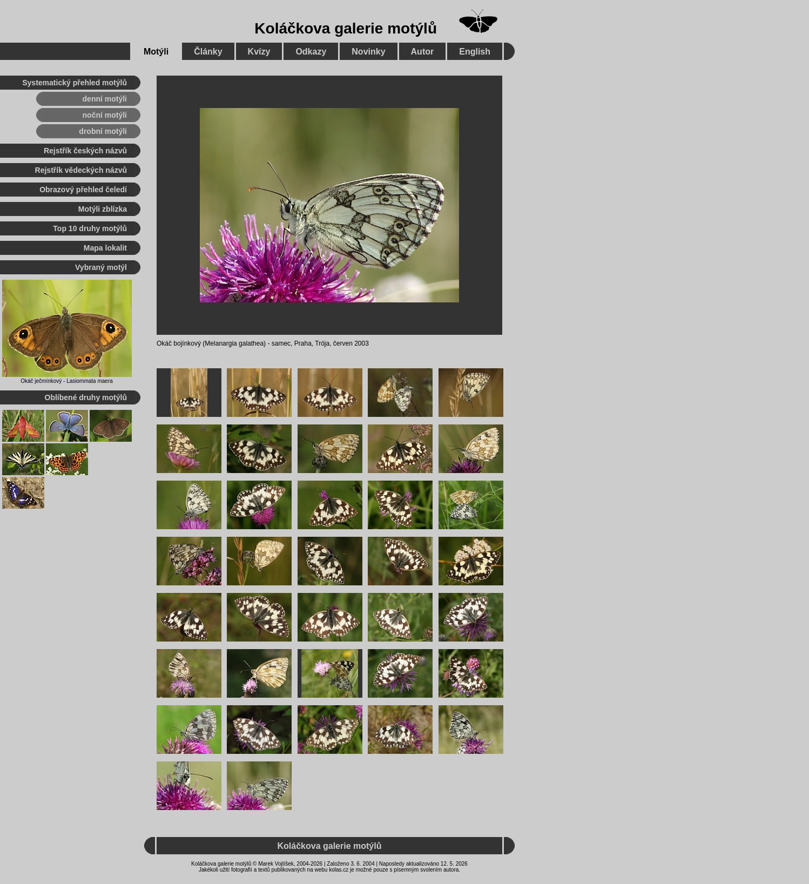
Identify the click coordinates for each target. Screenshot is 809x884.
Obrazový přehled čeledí (83, 189)
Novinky (368, 51)
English (474, 51)
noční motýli (105, 115)
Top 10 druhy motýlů (90, 228)
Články (208, 51)
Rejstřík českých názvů (85, 150)
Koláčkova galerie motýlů (345, 28)
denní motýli (105, 99)
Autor (422, 51)
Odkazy (310, 51)
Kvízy (259, 51)
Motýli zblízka (102, 209)
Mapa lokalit (105, 248)
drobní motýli (103, 131)
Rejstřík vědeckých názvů (81, 170)
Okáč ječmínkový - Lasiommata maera (67, 381)
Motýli (156, 51)
